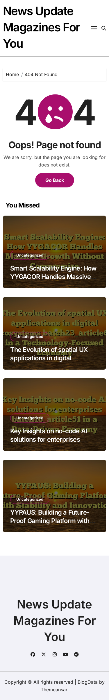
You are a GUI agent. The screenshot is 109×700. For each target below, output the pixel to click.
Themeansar (54, 689)
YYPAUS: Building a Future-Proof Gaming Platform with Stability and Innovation (49, 521)
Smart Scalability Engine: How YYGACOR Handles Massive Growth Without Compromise (53, 276)
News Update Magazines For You (41, 27)
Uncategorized (29, 255)
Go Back (54, 180)
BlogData (88, 682)
